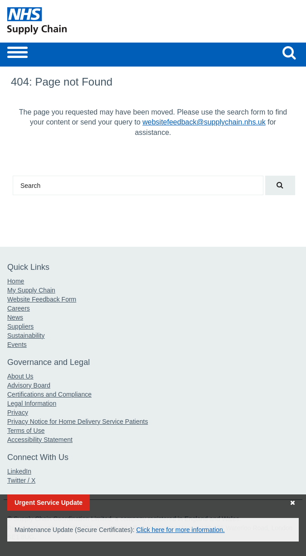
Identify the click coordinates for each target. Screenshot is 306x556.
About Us (20, 376)
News (15, 317)
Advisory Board (28, 385)
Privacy (17, 412)
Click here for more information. (180, 529)
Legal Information (31, 403)
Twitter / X (21, 480)
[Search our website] (289, 52)
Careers (18, 308)
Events (17, 344)
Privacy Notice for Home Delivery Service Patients (77, 421)
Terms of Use (25, 430)
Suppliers (20, 326)
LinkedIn (19, 471)
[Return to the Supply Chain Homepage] (78, 20)
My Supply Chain (31, 290)
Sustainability (26, 335)
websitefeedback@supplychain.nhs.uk (204, 122)
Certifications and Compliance (49, 394)
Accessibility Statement (40, 439)
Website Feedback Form (41, 299)
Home (15, 281)
